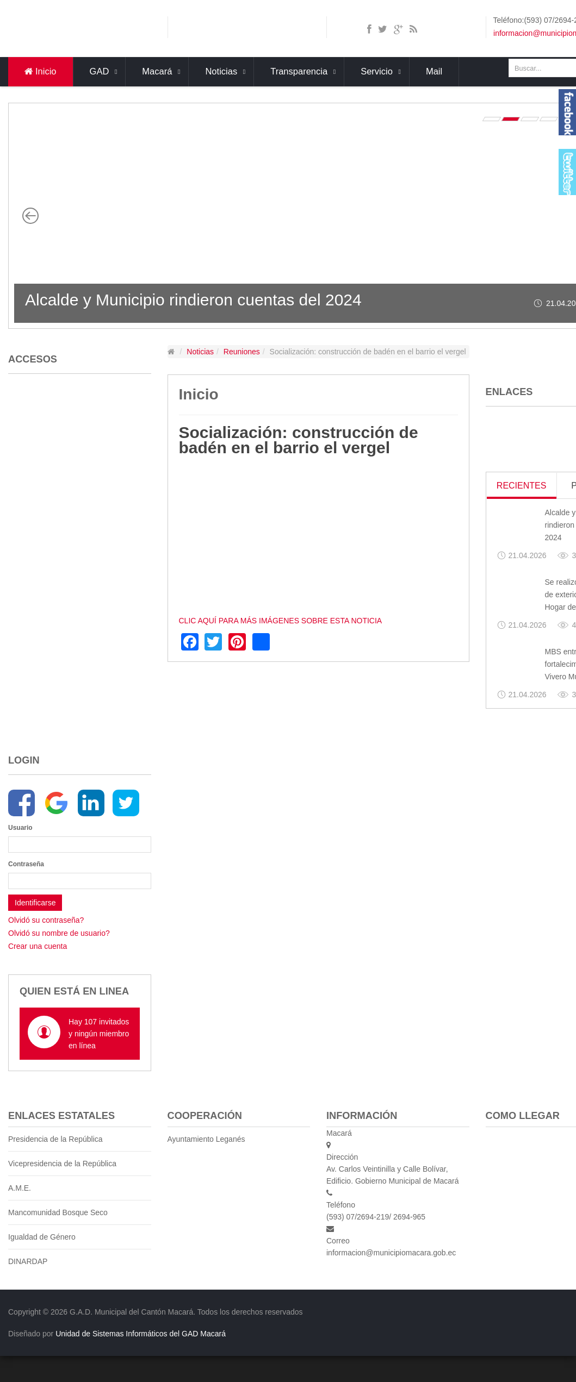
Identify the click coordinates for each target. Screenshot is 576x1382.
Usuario (20, 827)
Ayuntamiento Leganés (206, 1139)
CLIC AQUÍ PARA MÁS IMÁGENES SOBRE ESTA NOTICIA (280, 620)
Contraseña (22, 864)
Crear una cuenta (37, 946)
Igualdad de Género (42, 1237)
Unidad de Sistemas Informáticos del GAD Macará (140, 1333)
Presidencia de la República (55, 1139)
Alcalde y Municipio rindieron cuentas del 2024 (193, 300)
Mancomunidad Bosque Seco (58, 1212)
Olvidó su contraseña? (46, 920)
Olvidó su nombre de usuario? (59, 933)
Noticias (200, 351)
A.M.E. (19, 1188)
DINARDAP (27, 1261)
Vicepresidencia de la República (62, 1163)
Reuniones (242, 351)
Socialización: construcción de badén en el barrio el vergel (298, 440)
